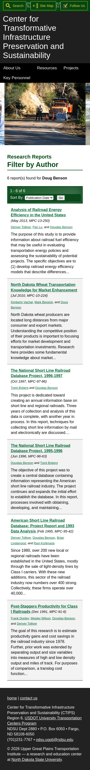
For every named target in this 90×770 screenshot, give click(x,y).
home (12, 698)
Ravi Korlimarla (44, 543)
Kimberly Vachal (22, 302)
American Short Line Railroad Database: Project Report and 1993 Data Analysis (42, 525)
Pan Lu (37, 227)
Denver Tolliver (21, 227)
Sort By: (32, 197)
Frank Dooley (20, 618)
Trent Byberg (20, 388)
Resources (47, 67)
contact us (28, 698)
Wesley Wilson (40, 618)
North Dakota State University (37, 760)
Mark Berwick (44, 302)
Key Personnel (16, 77)
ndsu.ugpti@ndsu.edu (54, 740)
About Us (11, 67)
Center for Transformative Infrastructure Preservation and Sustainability (33, 37)
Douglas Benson (61, 227)
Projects (71, 67)
